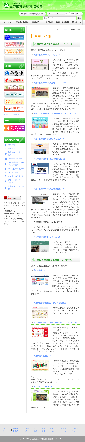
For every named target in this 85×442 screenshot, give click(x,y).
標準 (72, 14)
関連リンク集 (53, 430)
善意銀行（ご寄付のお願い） (16, 153)
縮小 (67, 14)
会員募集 (11, 148)
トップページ (63, 30)
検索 (79, 18)
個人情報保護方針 (15, 159)
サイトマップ (63, 430)
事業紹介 (27, 430)
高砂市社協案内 (16, 430)
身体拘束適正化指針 (16, 176)
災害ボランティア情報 (16, 187)
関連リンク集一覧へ (11, 114)
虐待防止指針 (13, 172)
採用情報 (11, 145)
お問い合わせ (75, 430)
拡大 (78, 14)
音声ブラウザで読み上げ (33, 14)
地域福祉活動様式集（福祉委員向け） (16, 163)
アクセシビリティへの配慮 (16, 181)
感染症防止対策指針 (16, 169)
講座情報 (43, 430)
